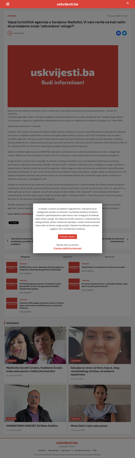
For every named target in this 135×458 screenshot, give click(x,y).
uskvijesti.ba (67, 4)
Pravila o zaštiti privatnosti (68, 248)
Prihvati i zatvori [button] (67, 236)
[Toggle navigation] (7, 4)
